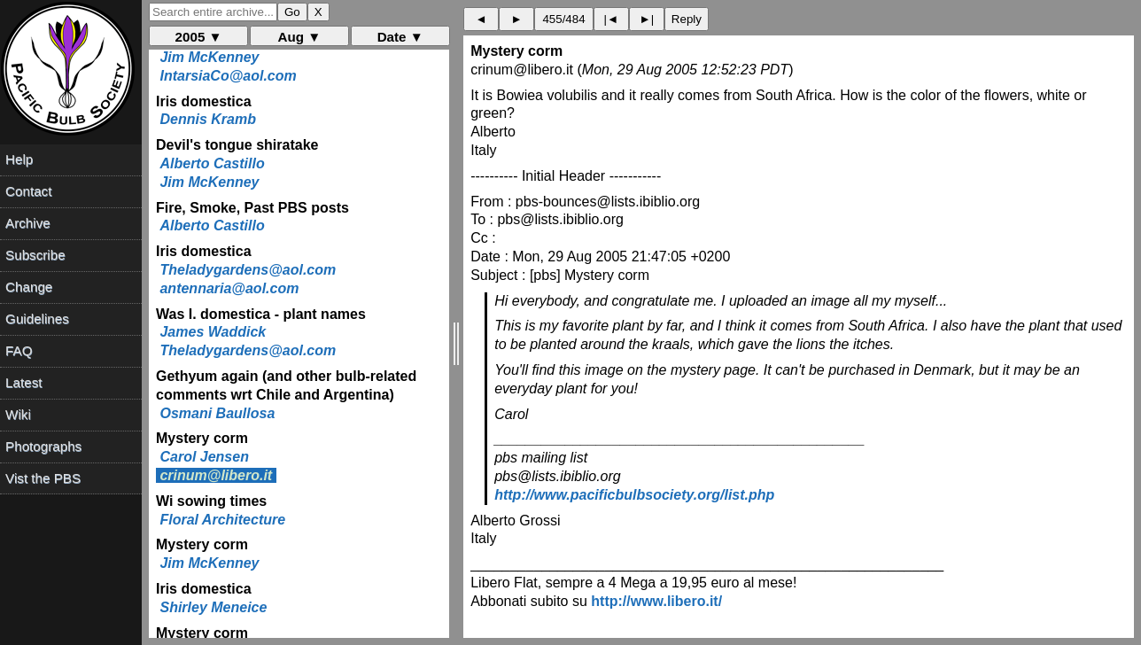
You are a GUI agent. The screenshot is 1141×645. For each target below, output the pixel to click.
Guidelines (37, 318)
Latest (23, 382)
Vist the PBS (43, 478)
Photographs (43, 446)
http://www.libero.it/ (656, 601)
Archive (27, 222)
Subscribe (35, 254)
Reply (686, 19)
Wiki (18, 414)
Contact (28, 190)
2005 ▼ (198, 36)
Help (19, 159)
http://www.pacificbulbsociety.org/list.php (634, 494)
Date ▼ (400, 36)
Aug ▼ (300, 36)
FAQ (18, 350)
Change (28, 286)
